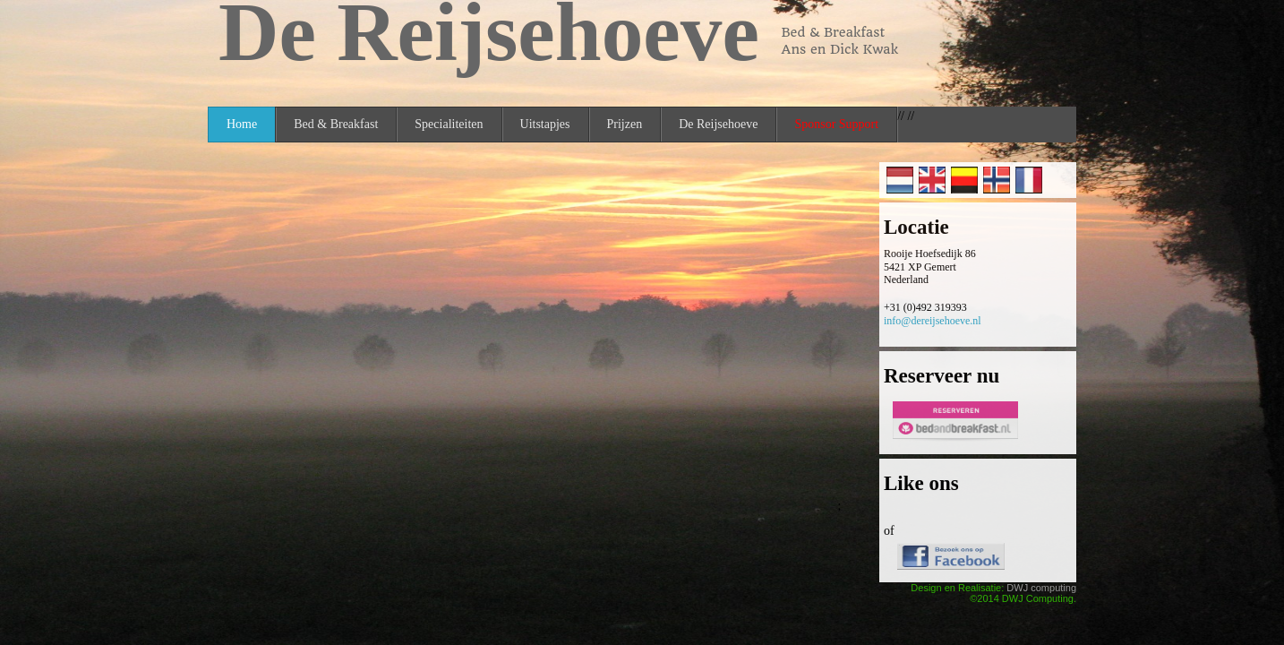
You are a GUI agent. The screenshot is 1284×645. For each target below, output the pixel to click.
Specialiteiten (449, 124)
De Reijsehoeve (718, 124)
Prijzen (625, 124)
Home (242, 124)
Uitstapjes (545, 124)
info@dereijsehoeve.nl (932, 320)
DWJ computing (1041, 587)
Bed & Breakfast (336, 124)
